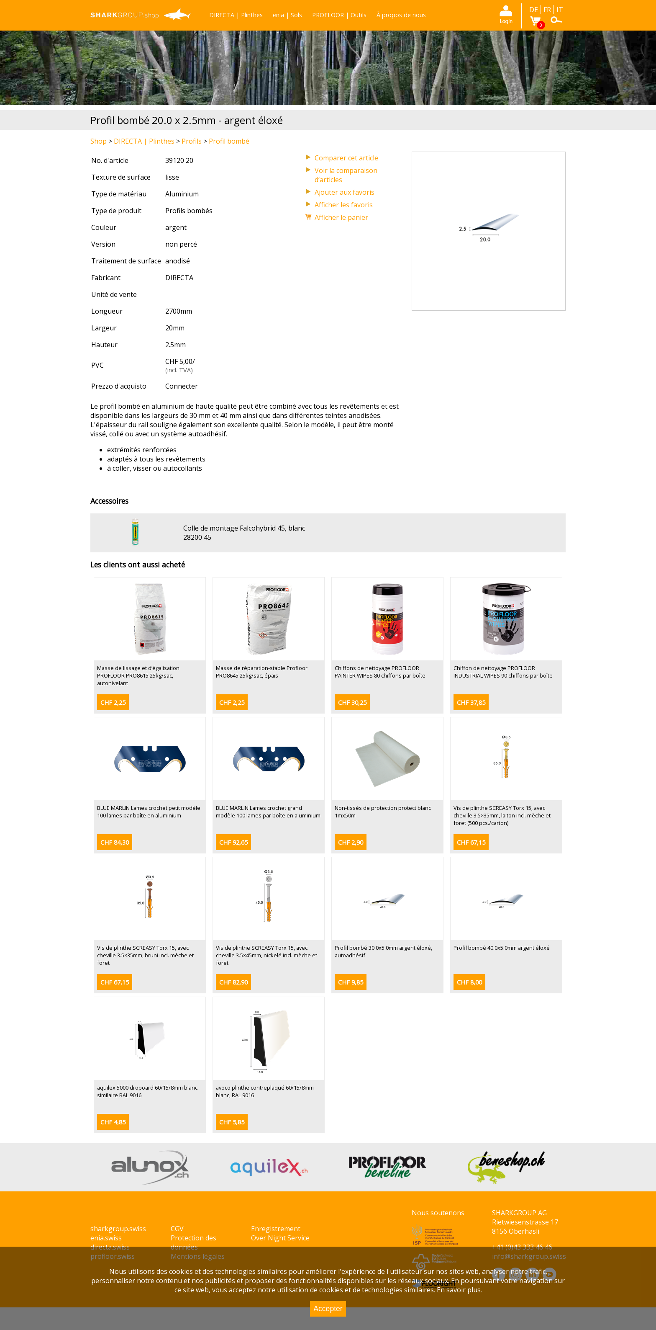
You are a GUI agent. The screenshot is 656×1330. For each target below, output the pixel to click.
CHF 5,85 (231, 1122)
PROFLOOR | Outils (339, 15)
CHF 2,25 (113, 702)
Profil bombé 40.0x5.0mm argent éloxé (502, 947)
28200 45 (197, 537)
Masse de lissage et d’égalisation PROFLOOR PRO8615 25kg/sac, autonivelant (138, 675)
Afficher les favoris (344, 204)
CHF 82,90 (233, 982)
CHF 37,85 (471, 702)
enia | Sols (287, 15)
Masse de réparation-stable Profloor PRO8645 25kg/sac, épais (262, 671)
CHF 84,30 (114, 842)
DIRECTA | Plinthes (236, 15)
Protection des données (193, 1242)
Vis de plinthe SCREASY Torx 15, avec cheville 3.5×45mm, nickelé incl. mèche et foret (266, 955)
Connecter (181, 386)
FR (547, 9)
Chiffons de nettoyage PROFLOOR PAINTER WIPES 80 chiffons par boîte (380, 671)
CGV (177, 1228)
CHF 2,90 (350, 842)
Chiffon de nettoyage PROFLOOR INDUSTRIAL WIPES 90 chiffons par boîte (503, 671)
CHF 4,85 (113, 1122)
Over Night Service (280, 1237)
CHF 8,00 (469, 982)
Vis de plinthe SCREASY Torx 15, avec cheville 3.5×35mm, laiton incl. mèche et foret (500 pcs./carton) (502, 815)
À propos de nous (401, 15)
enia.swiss (106, 1237)
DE (533, 9)
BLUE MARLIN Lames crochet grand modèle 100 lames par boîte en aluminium (268, 811)
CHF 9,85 (350, 982)
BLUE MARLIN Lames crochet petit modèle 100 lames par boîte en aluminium (148, 811)
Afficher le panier (341, 217)
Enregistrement (275, 1228)
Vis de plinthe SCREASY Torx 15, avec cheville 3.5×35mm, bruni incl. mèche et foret (145, 955)
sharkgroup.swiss (118, 1228)
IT (559, 9)
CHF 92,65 (233, 842)
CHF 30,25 (352, 702)
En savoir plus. (459, 1289)
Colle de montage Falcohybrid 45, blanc (244, 528)
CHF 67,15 (471, 842)
